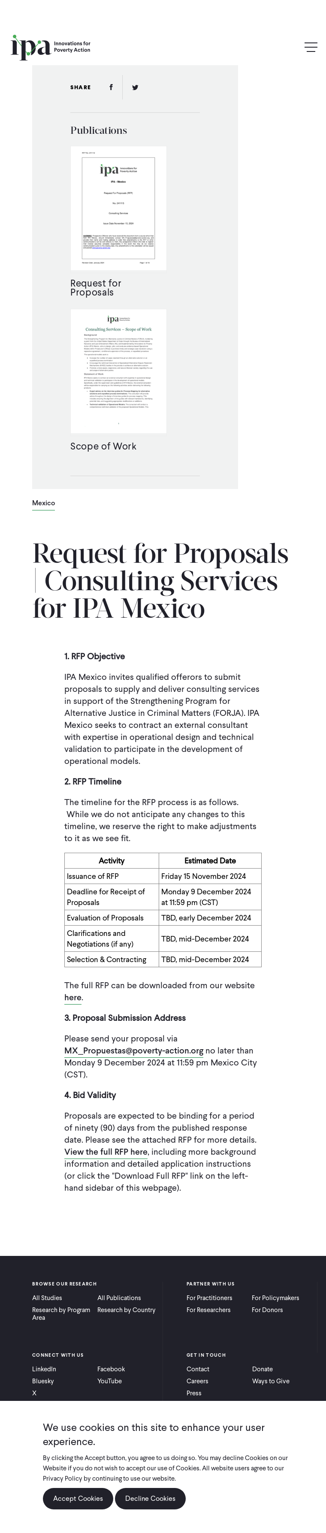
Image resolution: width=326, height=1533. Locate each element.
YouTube (109, 1381)
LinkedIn (44, 1369)
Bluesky (43, 1381)
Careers (197, 1381)
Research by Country (126, 1310)
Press (194, 1393)
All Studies (47, 1298)
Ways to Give (271, 1381)
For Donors (267, 1310)
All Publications (119, 1298)
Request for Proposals (95, 288)
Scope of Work (103, 446)
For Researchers (209, 1310)
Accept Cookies (78, 1498)
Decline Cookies (150, 1498)
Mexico (43, 503)
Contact (198, 1369)
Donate (262, 1369)
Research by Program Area (61, 1314)
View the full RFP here (106, 1152)
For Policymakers (275, 1298)
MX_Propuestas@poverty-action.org (133, 1050)
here (73, 997)
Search (292, 47)
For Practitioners (209, 1298)
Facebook (111, 1369)
